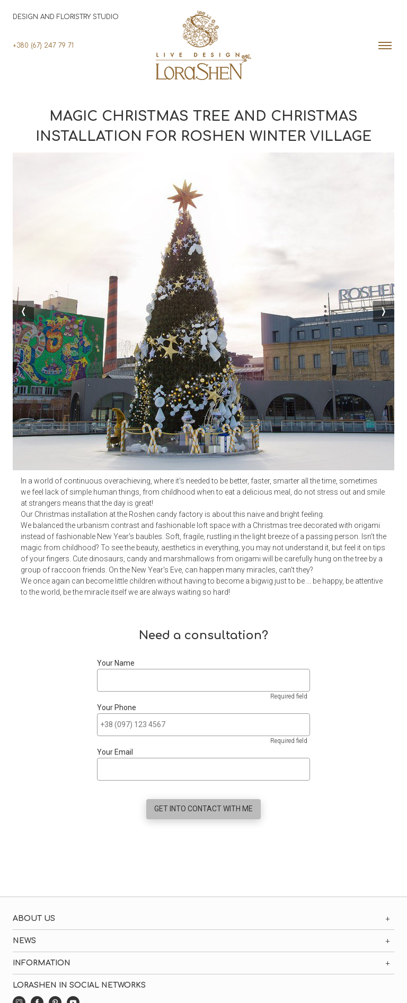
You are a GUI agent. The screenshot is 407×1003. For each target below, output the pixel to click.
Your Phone (116, 707)
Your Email (115, 752)
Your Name (116, 663)
